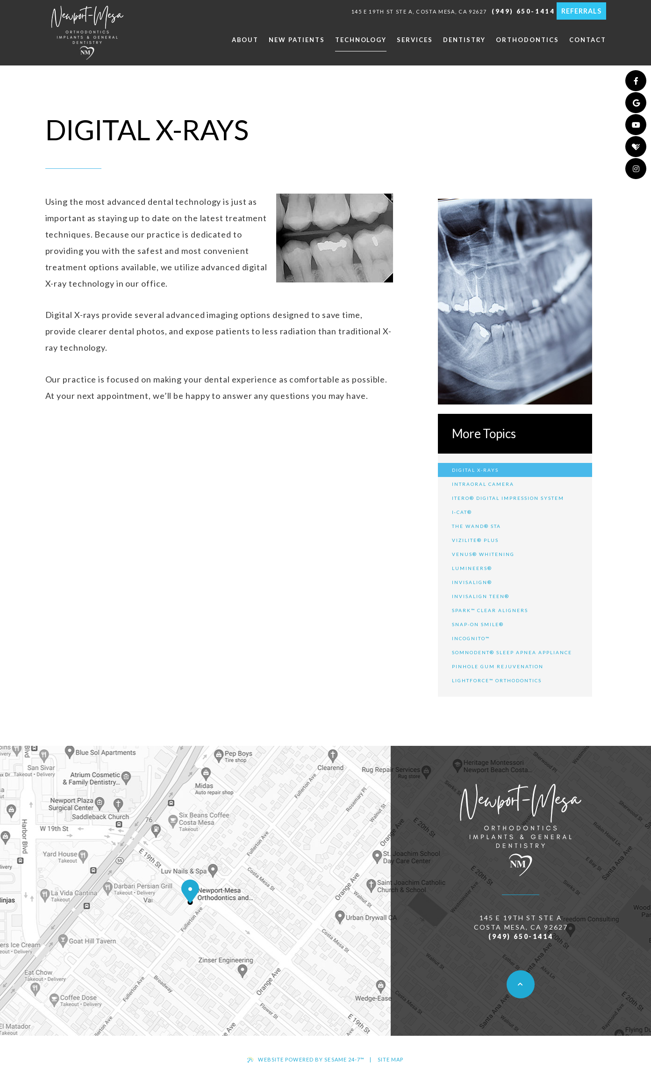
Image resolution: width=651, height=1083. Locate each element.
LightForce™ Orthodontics (497, 680)
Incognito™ (471, 638)
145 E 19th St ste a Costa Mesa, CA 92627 (521, 922)
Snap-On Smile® (478, 624)
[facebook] (635, 80)
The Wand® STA (476, 526)
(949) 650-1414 (523, 11)
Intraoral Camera (483, 484)
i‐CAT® (462, 512)
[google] (635, 102)
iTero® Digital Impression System (508, 498)
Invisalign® (472, 582)
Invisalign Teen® (480, 596)
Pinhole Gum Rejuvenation (498, 666)
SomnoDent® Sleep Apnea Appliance (512, 652)
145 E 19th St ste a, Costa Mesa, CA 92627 (419, 11)
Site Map (391, 1059)
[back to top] (521, 984)
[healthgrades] (635, 146)
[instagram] (635, 168)
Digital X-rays (475, 470)
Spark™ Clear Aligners (490, 610)
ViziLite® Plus (475, 540)
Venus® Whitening (483, 554)
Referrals (581, 11)
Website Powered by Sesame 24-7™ (306, 1059)
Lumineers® (472, 568)
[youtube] (635, 124)
